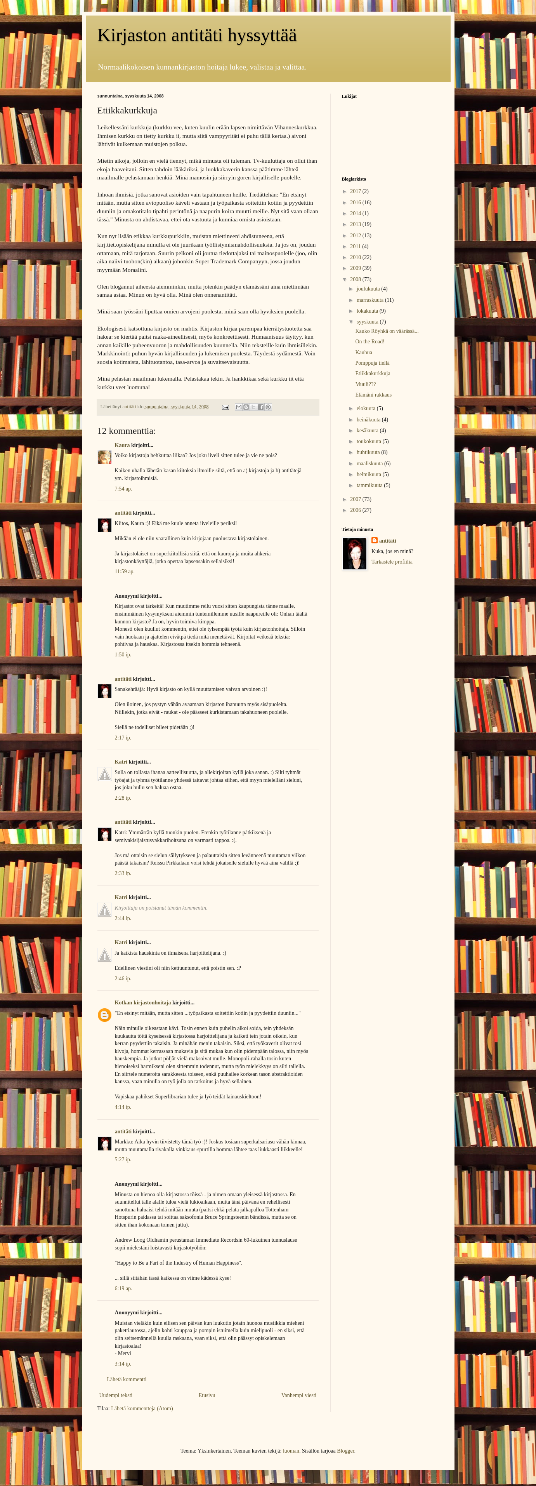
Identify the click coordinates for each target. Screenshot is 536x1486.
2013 (356, 224)
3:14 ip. (123, 1364)
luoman (291, 1451)
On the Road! (369, 342)
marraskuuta (371, 300)
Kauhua (363, 352)
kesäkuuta (368, 430)
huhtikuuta (369, 452)
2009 (356, 268)
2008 (356, 279)
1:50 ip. (123, 655)
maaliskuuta (370, 463)
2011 (356, 246)
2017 (356, 191)
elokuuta (367, 408)
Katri (121, 762)
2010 (356, 257)
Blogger (345, 1451)
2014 (356, 213)
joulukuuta (369, 289)
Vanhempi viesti (299, 1395)
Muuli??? (365, 384)
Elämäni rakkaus (373, 395)
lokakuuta (368, 311)
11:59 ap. (125, 571)
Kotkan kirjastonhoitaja (143, 1003)
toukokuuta (370, 441)
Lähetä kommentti (127, 1379)
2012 (356, 235)
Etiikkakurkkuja (372, 373)
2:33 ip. (123, 873)
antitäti (123, 513)
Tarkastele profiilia (392, 562)
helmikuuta (370, 474)
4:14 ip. (123, 1107)
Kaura (122, 445)
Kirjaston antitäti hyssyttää (197, 34)
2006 (356, 510)
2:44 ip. (123, 918)
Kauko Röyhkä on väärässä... (386, 331)
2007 (356, 499)
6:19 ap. (123, 1288)
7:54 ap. (123, 489)
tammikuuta (370, 485)
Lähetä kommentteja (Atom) (142, 1408)
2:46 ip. (123, 978)
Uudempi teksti (116, 1395)
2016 (356, 202)
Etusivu (207, 1395)
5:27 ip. (123, 1159)
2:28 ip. (123, 798)
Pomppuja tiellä (372, 363)
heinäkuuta (369, 420)
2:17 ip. (123, 738)
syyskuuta (368, 322)
